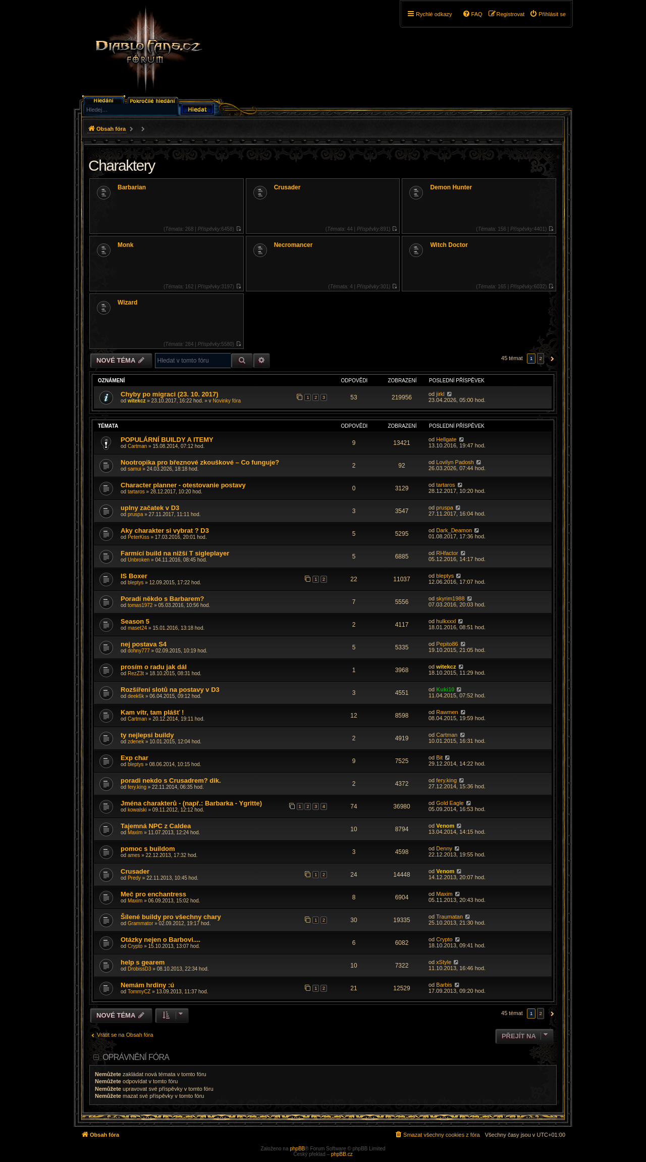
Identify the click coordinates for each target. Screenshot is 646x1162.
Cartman (137, 446)
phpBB (297, 1148)
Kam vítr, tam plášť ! (152, 712)
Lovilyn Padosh (455, 462)
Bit (439, 757)
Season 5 (135, 621)
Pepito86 (447, 644)
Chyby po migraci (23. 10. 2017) (170, 394)
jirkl (440, 394)
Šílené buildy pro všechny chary (171, 917)
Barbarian (132, 187)
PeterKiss (138, 537)
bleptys (136, 582)
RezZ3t (136, 673)
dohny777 (139, 650)
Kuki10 (445, 689)
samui (134, 469)
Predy (134, 878)
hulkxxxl (446, 621)
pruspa (135, 514)
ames (134, 855)
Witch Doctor (449, 244)
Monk (125, 244)
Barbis (444, 985)
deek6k (136, 696)
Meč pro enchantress (153, 894)
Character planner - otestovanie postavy (183, 485)
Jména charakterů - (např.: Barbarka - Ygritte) (191, 803)
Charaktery (121, 165)
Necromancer (293, 244)
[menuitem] (547, 14)
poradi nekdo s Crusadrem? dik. (171, 780)
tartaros (136, 491)
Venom (445, 826)
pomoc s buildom (148, 848)
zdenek (136, 741)
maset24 (137, 628)
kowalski (137, 810)
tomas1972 (140, 605)
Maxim (135, 832)
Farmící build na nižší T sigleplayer (175, 553)
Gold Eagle (449, 803)
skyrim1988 (450, 598)
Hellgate (446, 439)
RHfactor (447, 553)
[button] (551, 358)
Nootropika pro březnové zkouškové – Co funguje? (200, 462)
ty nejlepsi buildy (147, 735)
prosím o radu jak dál (154, 667)
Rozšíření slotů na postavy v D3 (170, 689)
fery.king (137, 787)
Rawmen (447, 712)
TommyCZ (139, 991)
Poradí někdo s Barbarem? (162, 598)
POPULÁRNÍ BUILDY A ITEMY (167, 439)
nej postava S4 (144, 644)
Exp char (134, 758)
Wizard (127, 302)
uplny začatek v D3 (150, 508)
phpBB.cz (342, 1154)
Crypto (135, 946)
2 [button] (540, 358)
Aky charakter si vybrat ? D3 (165, 530)
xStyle (443, 962)
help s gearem (143, 962)
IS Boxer (134, 576)
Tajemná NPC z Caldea (156, 826)
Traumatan (449, 917)
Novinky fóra (226, 400)
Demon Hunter (451, 187)
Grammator (140, 923)
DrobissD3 (139, 969)
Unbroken (138, 560)
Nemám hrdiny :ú (147, 985)
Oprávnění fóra (135, 1057)
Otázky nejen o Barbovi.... (160, 939)
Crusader (287, 187)
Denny (444, 848)
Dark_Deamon (454, 530)
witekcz (137, 400)
